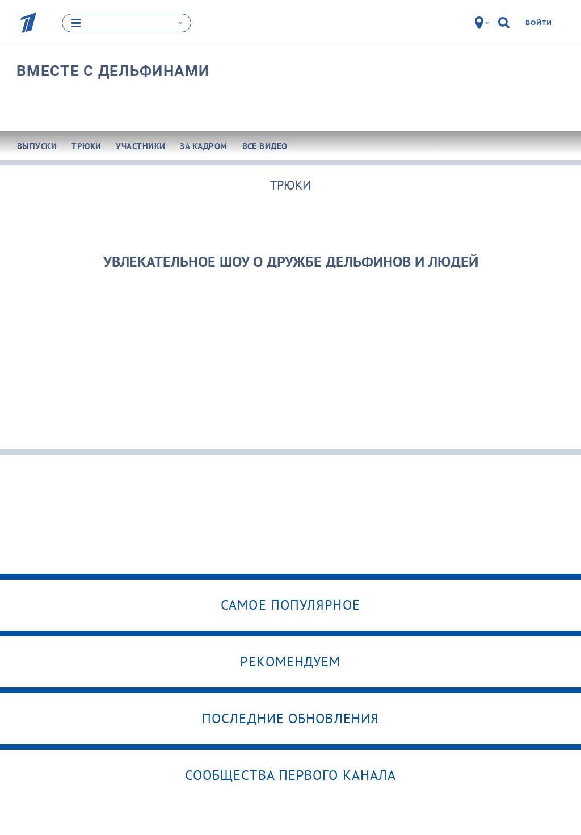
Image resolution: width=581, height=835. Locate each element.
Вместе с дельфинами (113, 70)
